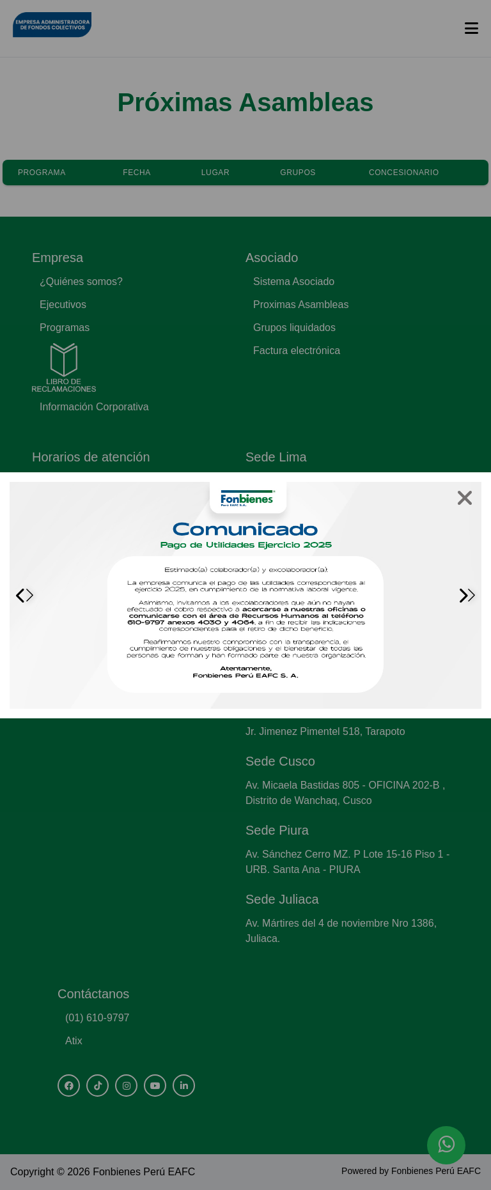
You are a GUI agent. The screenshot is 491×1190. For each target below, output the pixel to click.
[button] (466, 595)
